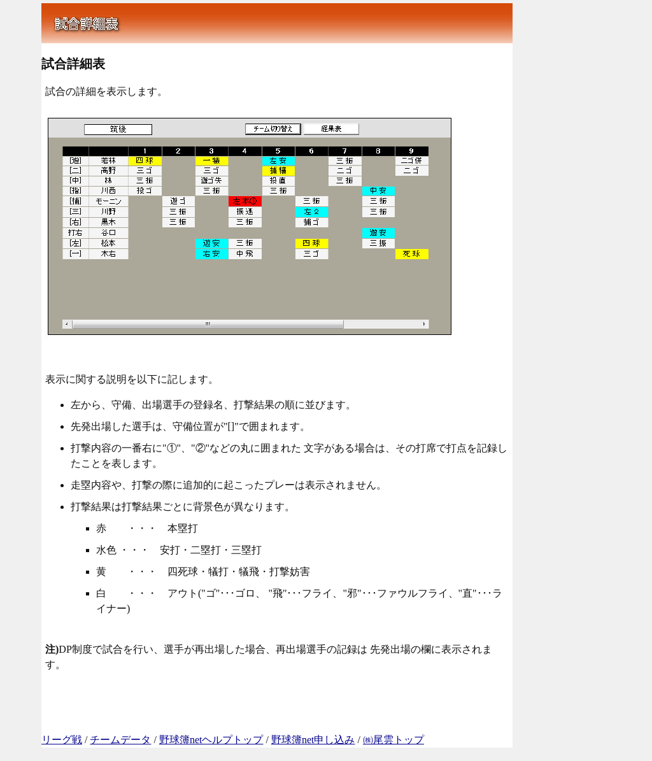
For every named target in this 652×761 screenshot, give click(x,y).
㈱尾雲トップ (393, 739)
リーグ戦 (61, 739)
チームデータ (120, 739)
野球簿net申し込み (313, 739)
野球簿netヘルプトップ (211, 739)
